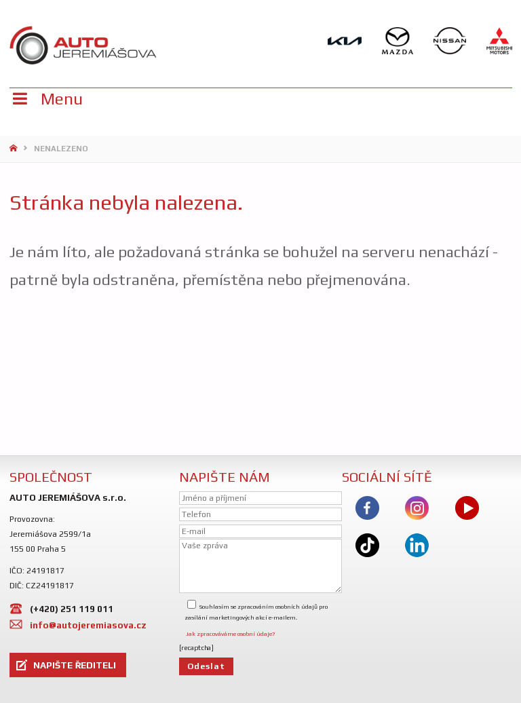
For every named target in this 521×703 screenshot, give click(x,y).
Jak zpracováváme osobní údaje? (230, 633)
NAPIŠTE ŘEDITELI (74, 665)
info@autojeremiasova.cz (88, 625)
